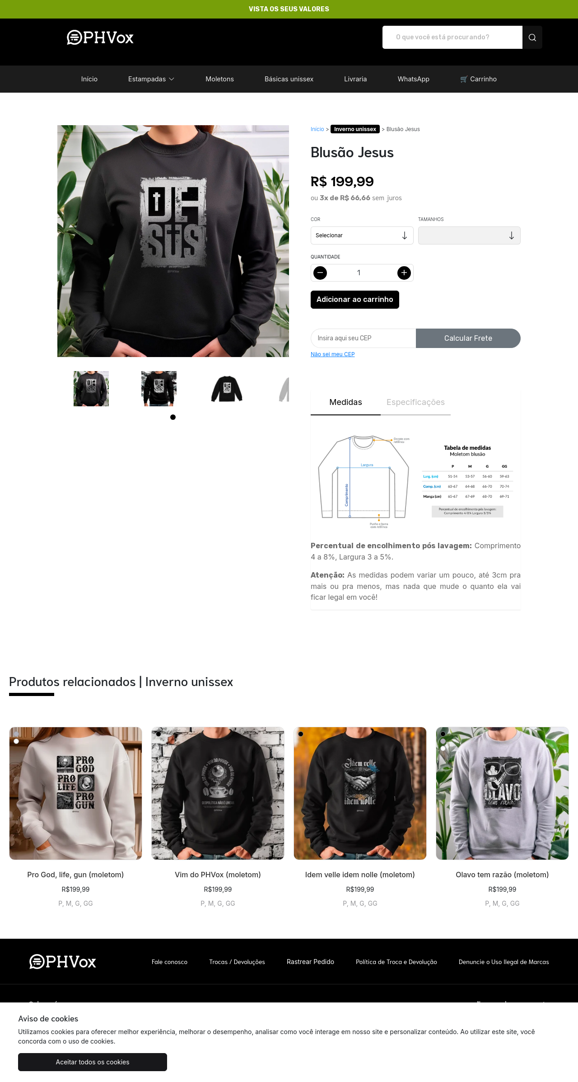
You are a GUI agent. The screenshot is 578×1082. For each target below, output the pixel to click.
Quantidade (325, 247)
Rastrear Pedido (310, 952)
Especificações (416, 392)
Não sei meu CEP (333, 344)
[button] (151, 69)
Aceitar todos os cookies (63, 1062)
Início (317, 119)
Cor (315, 209)
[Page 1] (173, 407)
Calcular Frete (468, 329)
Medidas (345, 392)
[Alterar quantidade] (362, 263)
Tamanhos (431, 209)
